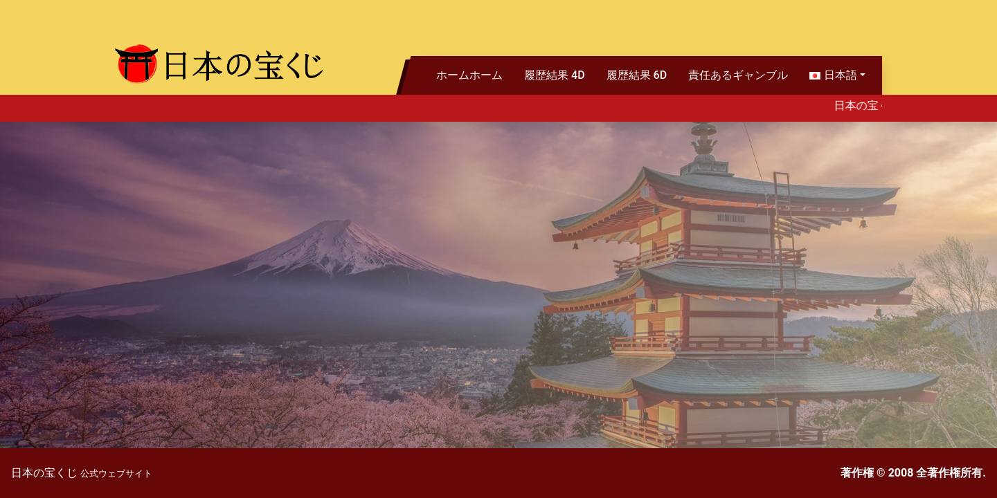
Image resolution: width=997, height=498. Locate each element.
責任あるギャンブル (738, 75)
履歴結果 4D (554, 75)
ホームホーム (469, 75)
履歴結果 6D (637, 75)
